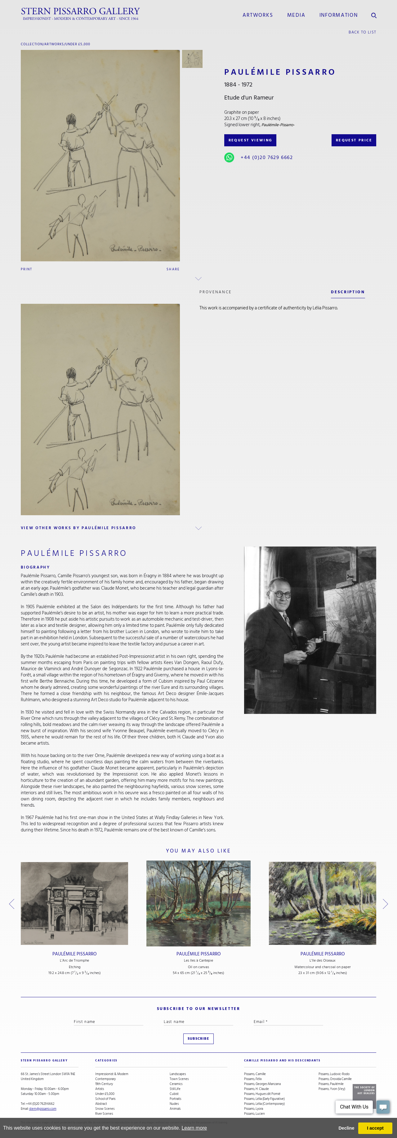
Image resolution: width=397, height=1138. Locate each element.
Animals (175, 1108)
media (296, 15)
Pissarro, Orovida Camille (335, 1079)
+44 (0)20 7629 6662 (267, 157)
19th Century (104, 1084)
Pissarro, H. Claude (256, 1089)
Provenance (215, 292)
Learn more (194, 1128)
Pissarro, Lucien (254, 1113)
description (348, 292)
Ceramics (176, 1084)
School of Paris (105, 1098)
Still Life (175, 1089)
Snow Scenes (104, 1108)
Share (173, 269)
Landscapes (178, 1074)
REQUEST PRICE (354, 140)
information (338, 15)
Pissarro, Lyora (253, 1108)
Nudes (174, 1103)
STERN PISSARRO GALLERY (44, 1060)
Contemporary (105, 1079)
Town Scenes (179, 1079)
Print (27, 269)
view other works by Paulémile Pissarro (78, 528)
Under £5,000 (77, 44)
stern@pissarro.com (42, 1108)
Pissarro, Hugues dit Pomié (262, 1094)
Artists (99, 1089)
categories (106, 1060)
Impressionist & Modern (111, 1074)
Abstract (101, 1103)
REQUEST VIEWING (250, 140)
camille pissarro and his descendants (282, 1060)
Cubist (174, 1094)
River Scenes (104, 1113)
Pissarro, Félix (253, 1079)
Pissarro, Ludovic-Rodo (334, 1074)
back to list (362, 32)
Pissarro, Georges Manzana (262, 1084)
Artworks (258, 15)
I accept (375, 1128)
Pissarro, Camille (255, 1074)
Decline (346, 1128)
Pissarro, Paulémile (331, 1084)
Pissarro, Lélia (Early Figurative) (264, 1098)
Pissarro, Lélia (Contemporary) (264, 1103)
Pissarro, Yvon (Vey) (332, 1089)
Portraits (175, 1098)
